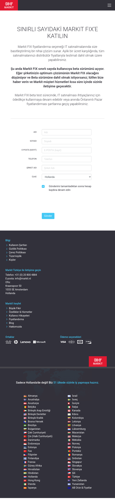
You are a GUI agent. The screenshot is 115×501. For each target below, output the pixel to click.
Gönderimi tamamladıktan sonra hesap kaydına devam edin (70, 188)
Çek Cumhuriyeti (35, 432)
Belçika (30, 406)
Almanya (30, 395)
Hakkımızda (13, 326)
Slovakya (75, 465)
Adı (35, 132)
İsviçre (73, 403)
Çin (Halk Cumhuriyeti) (38, 436)
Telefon (32, 159)
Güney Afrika (33, 465)
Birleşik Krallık (33, 417)
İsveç (73, 399)
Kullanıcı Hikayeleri (17, 315)
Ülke (34, 177)
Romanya (75, 454)
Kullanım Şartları (16, 245)
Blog (9, 323)
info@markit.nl (23, 278)
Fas (28, 451)
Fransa (29, 462)
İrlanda (29, 484)
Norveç (74, 443)
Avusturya (31, 403)
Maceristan (76, 432)
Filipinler (30, 454)
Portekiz (74, 451)
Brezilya (30, 425)
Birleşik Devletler (35, 414)
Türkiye (74, 476)
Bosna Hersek (33, 421)
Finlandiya (31, 458)
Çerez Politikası (15, 252)
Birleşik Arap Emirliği (37, 410)
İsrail (72, 395)
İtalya (73, 406)
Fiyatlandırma (14, 319)
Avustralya (31, 399)
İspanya (30, 487)
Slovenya (75, 469)
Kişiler (10, 259)
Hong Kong (32, 480)
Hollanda (31, 476)
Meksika (74, 440)
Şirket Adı (32, 168)
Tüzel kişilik (13, 256)
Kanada (74, 410)
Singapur (75, 462)
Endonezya (32, 443)
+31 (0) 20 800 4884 (26, 274)
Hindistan (31, 473)
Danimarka (32, 440)
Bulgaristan (32, 428)
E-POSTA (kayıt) (29, 150)
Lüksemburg (77, 428)
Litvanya (74, 425)
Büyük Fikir (13, 308)
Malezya (74, 436)
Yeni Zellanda (77, 480)
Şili (71, 473)
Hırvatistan (32, 469)
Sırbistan (75, 458)
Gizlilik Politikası (16, 248)
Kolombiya (76, 417)
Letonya (74, 421)
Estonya (30, 447)
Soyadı (33, 141)
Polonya (74, 447)
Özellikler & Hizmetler (18, 312)
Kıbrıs (73, 414)
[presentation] (68, 203)
